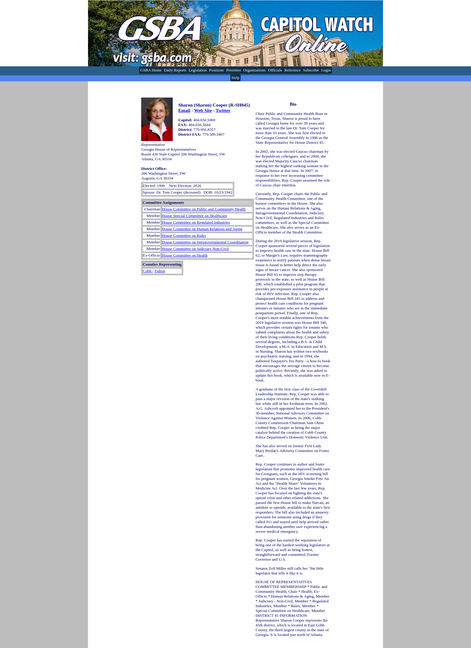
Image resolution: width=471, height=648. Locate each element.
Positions (216, 70)
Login (326, 70)
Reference (292, 70)
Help (235, 77)
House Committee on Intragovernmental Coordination (205, 242)
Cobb (147, 271)
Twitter (223, 110)
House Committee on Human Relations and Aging (202, 229)
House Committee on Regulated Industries (196, 222)
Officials (275, 70)
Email (184, 110)
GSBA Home (151, 70)
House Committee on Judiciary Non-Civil (195, 248)
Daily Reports (175, 70)
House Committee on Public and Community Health (204, 209)
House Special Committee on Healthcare (194, 215)
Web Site (203, 110)
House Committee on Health (185, 255)
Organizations (254, 70)
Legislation (198, 70)
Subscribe (311, 70)
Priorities (233, 70)
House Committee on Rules (184, 235)
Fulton (160, 271)
